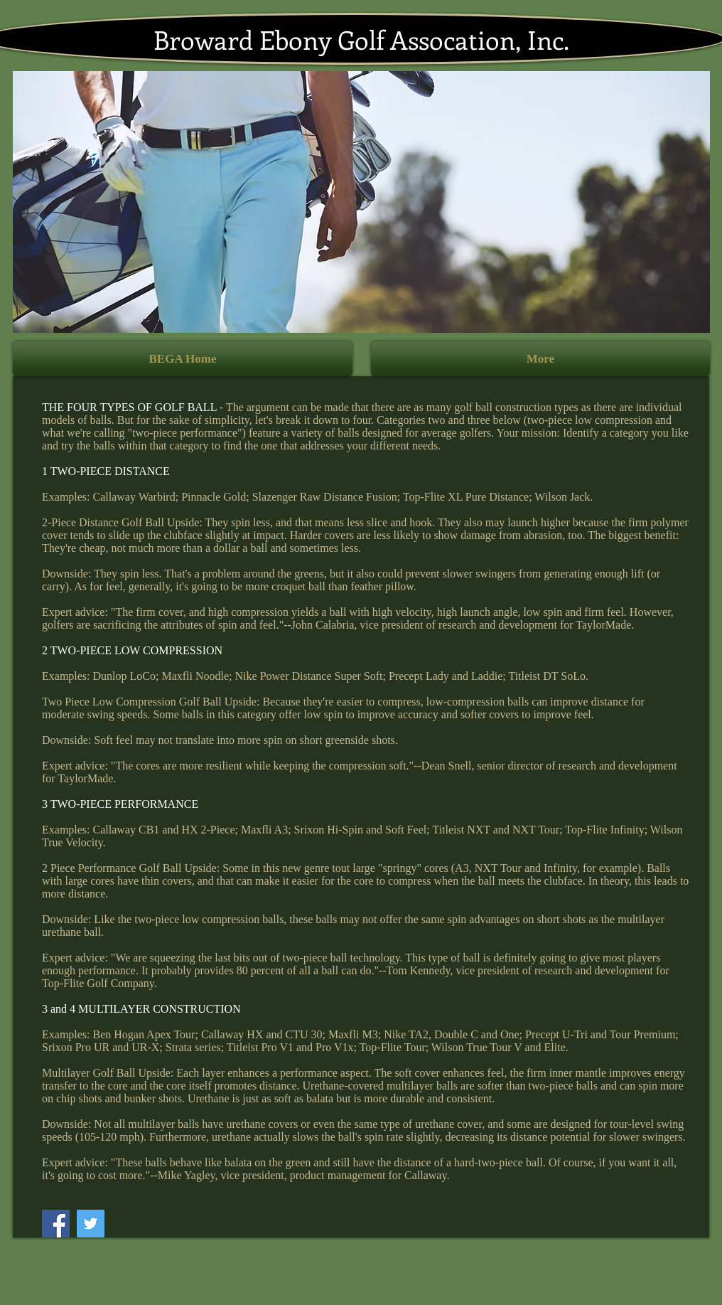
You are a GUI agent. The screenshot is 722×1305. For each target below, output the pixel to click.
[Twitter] (90, 1223)
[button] (361, 202)
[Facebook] (56, 1223)
